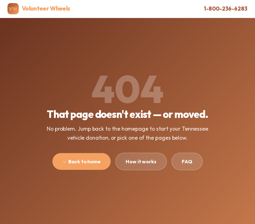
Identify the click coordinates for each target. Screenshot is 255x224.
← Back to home (81, 161)
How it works (141, 161)
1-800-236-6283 (226, 8)
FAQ (187, 161)
